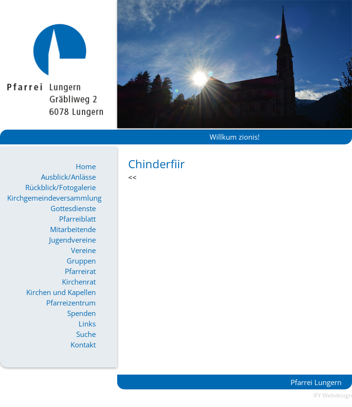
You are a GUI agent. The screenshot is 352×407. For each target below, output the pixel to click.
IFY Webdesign (332, 395)
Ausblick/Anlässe (68, 177)
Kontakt (83, 344)
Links (87, 323)
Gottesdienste (73, 208)
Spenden (81, 313)
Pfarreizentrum (71, 302)
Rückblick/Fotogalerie (60, 187)
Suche (86, 334)
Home (86, 166)
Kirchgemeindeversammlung (51, 198)
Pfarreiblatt (77, 219)
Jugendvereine (72, 239)
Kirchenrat (79, 281)
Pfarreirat (80, 271)
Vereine (83, 250)
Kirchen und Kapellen (61, 292)
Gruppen (81, 260)
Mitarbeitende (73, 229)
